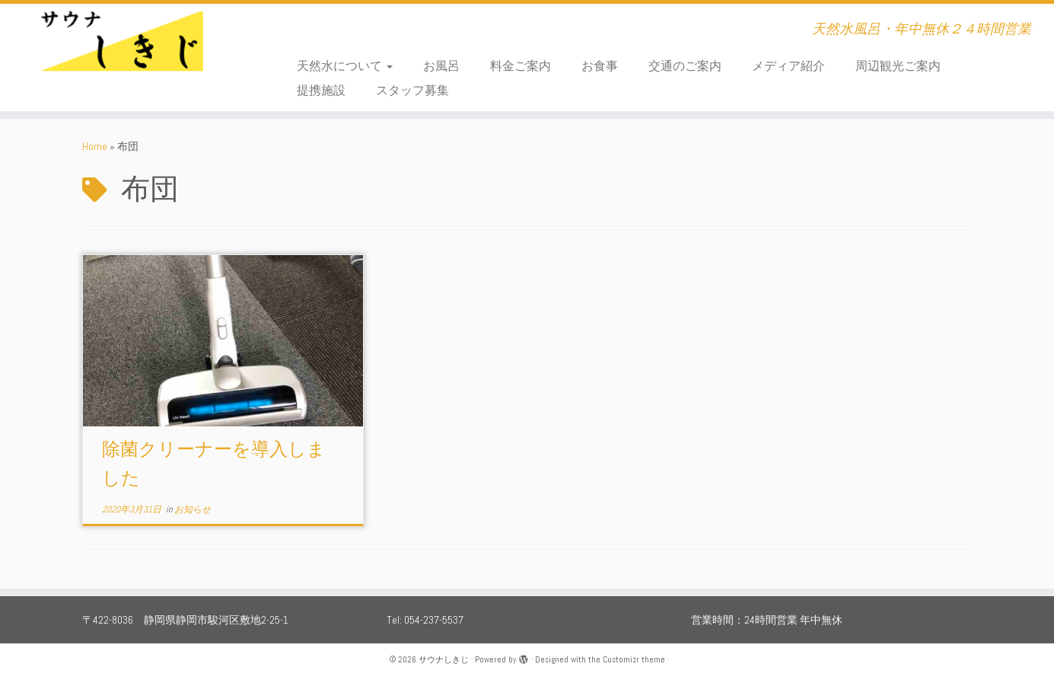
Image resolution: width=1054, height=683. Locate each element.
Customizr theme (634, 659)
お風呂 (441, 66)
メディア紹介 (788, 66)
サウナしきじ (444, 659)
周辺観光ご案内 (898, 66)
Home (94, 146)
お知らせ (192, 509)
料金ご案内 (520, 66)
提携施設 (321, 90)
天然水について (345, 66)
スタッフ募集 (412, 90)
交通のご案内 (684, 66)
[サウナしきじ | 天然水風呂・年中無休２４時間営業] (122, 49)
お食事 (599, 66)
